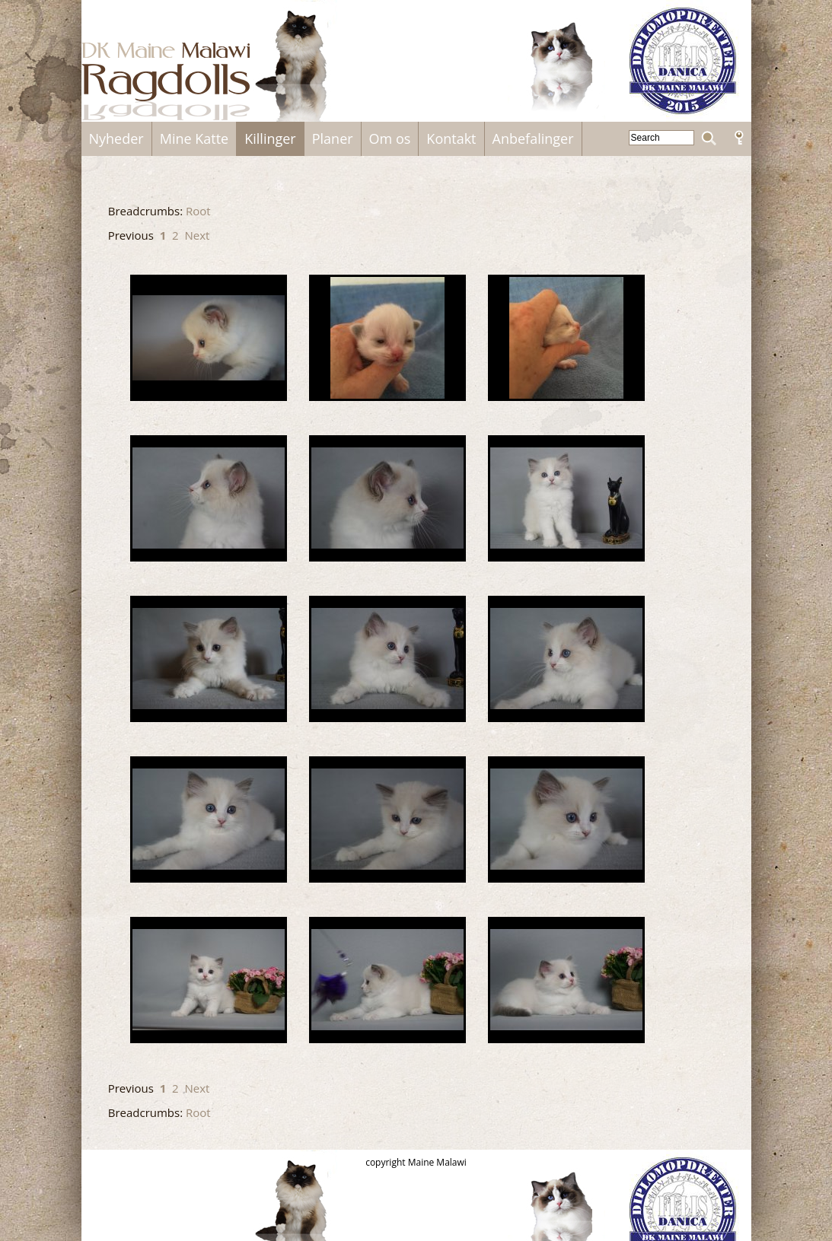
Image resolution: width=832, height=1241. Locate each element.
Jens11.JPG (387, 980)
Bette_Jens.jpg (387, 338)
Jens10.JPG (208, 980)
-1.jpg (208, 338)
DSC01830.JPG (387, 819)
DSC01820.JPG (387, 659)
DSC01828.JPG (208, 819)
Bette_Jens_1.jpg (566, 338)
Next (196, 235)
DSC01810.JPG (387, 498)
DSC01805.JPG (208, 498)
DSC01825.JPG (566, 659)
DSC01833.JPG (566, 819)
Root (198, 210)
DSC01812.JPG (566, 498)
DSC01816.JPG (208, 659)
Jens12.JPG (566, 980)
